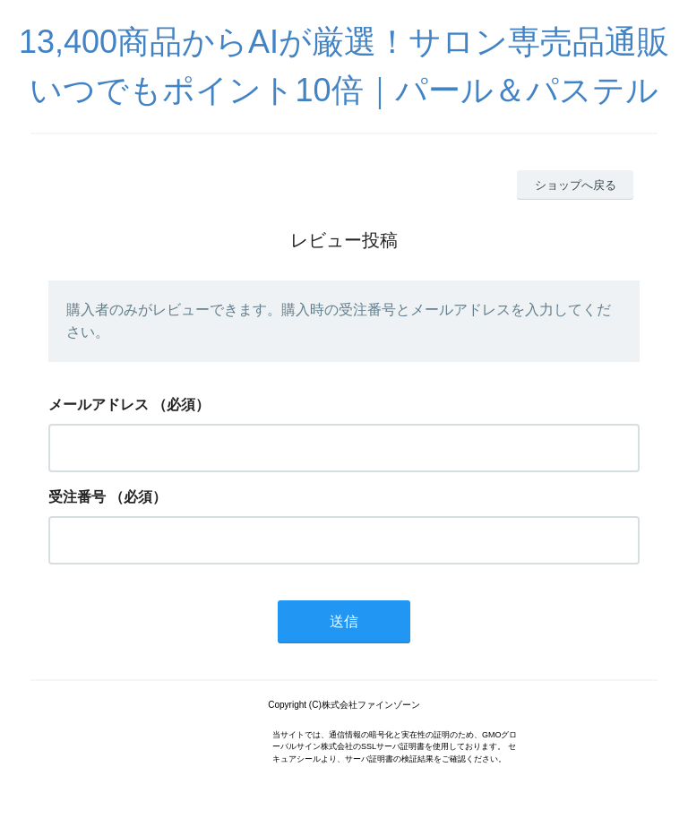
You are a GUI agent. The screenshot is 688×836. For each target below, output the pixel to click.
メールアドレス (98, 404)
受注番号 (77, 496)
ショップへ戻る (575, 185)
